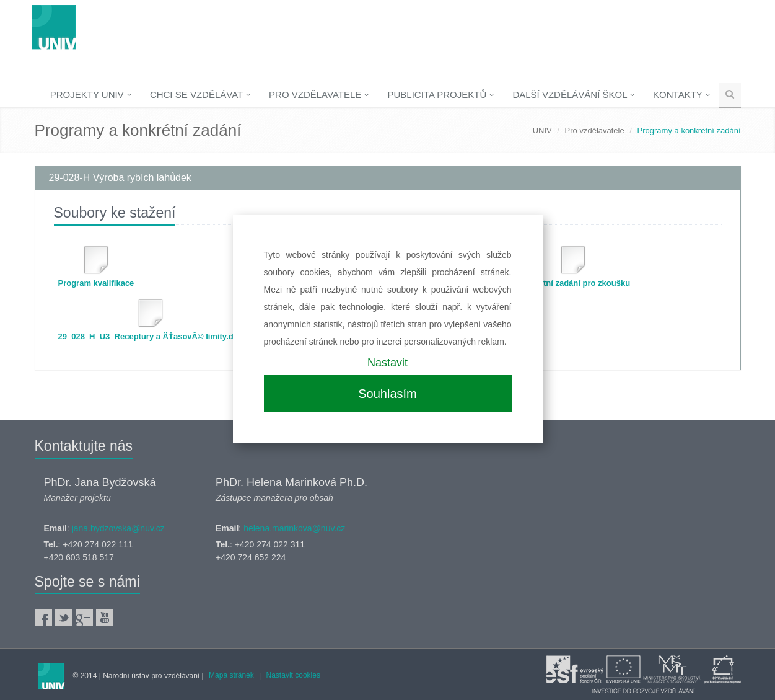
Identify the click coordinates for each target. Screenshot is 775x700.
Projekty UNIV (91, 94)
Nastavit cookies (293, 675)
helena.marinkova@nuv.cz (294, 528)
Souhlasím (387, 394)
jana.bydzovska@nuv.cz (118, 528)
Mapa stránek (231, 675)
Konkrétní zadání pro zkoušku (572, 283)
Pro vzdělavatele (319, 94)
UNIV (542, 130)
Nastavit (387, 363)
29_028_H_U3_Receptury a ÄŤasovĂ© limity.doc (150, 336)
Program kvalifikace (96, 283)
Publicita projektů (440, 94)
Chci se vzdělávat (200, 94)
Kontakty (682, 94)
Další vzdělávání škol (573, 94)
